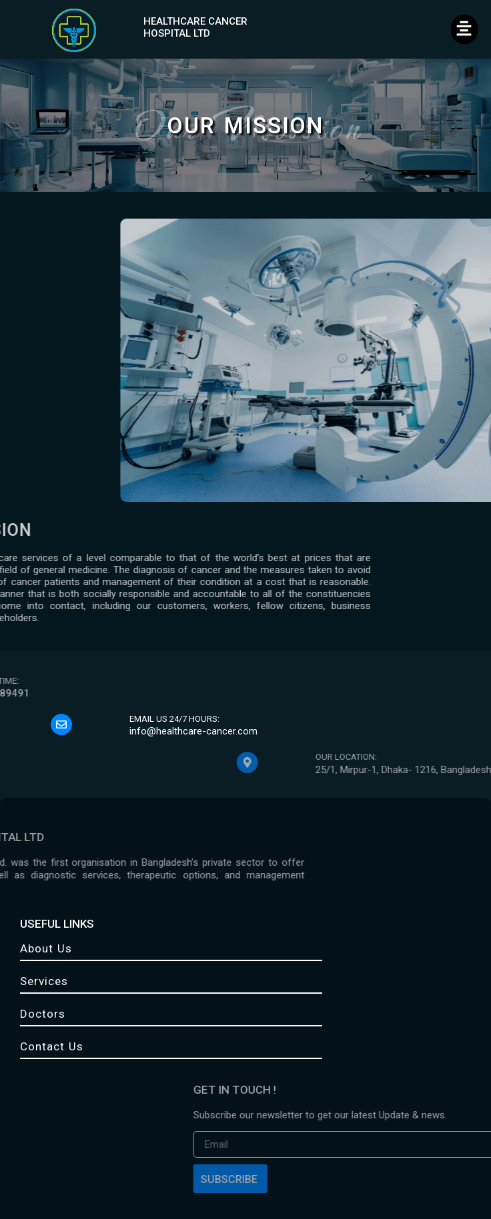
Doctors (42, 1013)
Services (44, 981)
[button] (464, 29)
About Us (46, 948)
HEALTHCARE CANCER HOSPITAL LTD (195, 27)
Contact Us (51, 1046)
